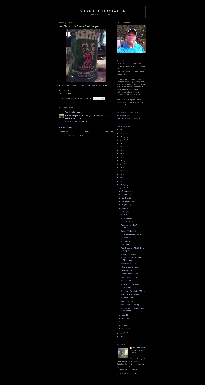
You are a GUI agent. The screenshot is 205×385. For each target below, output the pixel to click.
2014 (122, 171)
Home (86, 131)
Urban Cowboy (138, 348)
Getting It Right (127, 298)
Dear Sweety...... (127, 281)
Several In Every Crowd (130, 284)
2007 (122, 336)
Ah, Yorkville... (126, 241)
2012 (122, 178)
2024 (122, 137)
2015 (122, 167)
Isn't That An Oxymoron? (130, 294)
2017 (122, 161)
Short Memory (126, 218)
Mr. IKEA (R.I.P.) (123, 116)
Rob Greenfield (70, 112)
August (125, 205)
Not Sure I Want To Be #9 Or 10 (133, 291)
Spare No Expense (128, 288)
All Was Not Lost (127, 222)
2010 (122, 185)
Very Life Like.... (127, 270)
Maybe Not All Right (128, 301)
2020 (122, 150)
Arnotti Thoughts (102, 11)
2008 (122, 333)
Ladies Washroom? (128, 231)
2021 (122, 147)
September (126, 201)
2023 (122, 140)
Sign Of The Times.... (129, 254)
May (123, 315)
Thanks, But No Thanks (130, 267)
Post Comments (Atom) (78, 136)
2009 (122, 188)
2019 (122, 154)
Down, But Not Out (128, 263)
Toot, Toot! (125, 245)
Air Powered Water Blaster (131, 234)
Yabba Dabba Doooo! (129, 274)
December (126, 191)
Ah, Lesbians (126, 238)
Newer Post (63, 131)
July (123, 208)
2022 (122, 143)
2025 (122, 133)
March (124, 322)
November (126, 194)
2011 (122, 181)
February (125, 325)
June (124, 212)
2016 (122, 164)
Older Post (109, 131)
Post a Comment (65, 127)
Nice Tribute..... (127, 215)
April (124, 318)
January (125, 329)
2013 (122, 174)
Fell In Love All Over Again (131, 305)
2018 (122, 157)
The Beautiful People (129, 277)
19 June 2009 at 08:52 (76, 122)
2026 (122, 130)
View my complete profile (128, 373)
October (125, 198)
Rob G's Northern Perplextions (128, 119)
